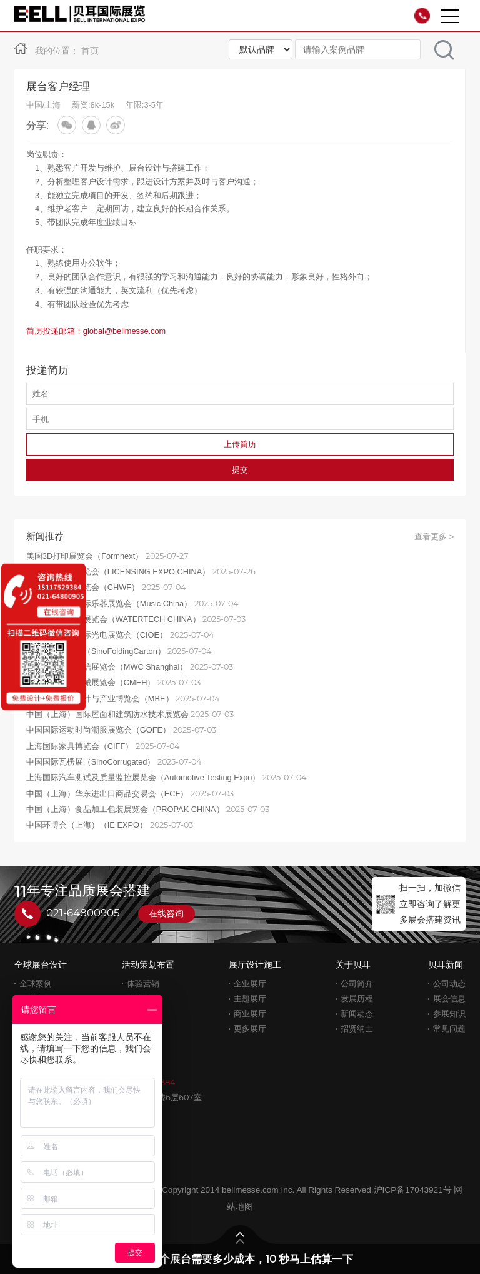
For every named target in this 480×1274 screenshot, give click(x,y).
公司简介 (357, 983)
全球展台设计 (40, 965)
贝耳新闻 (445, 965)
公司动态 (449, 983)
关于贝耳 (353, 965)
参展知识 (449, 1013)
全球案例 (35, 983)
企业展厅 (250, 983)
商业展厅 (250, 1013)
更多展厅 (250, 1028)
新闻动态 (357, 1013)
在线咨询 (166, 913)
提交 (240, 469)
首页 (90, 51)
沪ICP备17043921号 (413, 1190)
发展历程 (357, 998)
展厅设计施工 (255, 965)
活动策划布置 (148, 965)
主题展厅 (250, 998)
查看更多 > (434, 536)
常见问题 (449, 1028)
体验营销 (143, 983)
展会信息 (449, 998)
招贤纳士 (357, 1028)
